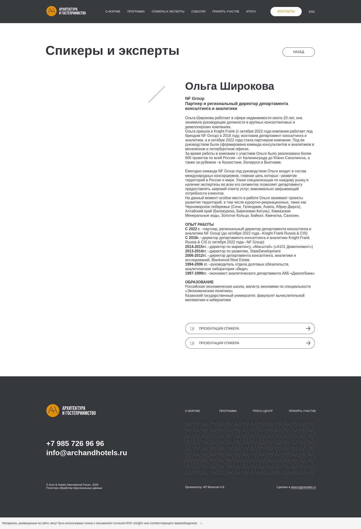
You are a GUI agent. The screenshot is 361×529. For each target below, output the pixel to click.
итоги (251, 11)
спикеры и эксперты (168, 11)
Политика (52, 488)
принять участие (225, 11)
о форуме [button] (112, 11)
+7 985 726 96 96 (75, 443)
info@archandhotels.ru (86, 453)
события (198, 11)
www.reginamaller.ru (303, 487)
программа (136, 11)
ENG (312, 11)
